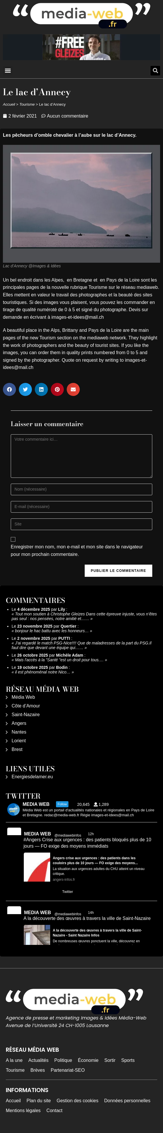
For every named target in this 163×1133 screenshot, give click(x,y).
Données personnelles (127, 1100)
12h (91, 834)
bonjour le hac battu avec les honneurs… (52, 630)
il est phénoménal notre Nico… (42, 672)
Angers (19, 723)
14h (91, 913)
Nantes (19, 731)
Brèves (37, 1070)
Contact (54, 1110)
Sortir (109, 1060)
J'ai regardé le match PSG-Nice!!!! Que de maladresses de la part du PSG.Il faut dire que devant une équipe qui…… (81, 645)
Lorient (19, 740)
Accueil (9, 104)
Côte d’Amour (26, 705)
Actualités (38, 1060)
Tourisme (27, 104)
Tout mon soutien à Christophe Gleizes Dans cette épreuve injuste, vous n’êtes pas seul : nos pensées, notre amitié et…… (84, 616)
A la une (14, 1060)
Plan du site (39, 1100)
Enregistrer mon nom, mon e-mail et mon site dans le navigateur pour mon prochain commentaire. (77, 550)
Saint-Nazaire (26, 714)
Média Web (23, 697)
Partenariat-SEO (68, 1070)
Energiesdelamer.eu (32, 776)
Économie (88, 1060)
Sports (128, 1060)
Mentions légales (23, 1110)
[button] (7, 70)
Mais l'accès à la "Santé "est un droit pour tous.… (59, 660)
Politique (63, 1060)
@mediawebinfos (68, 835)
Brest (17, 749)
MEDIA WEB (37, 833)
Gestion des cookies (77, 1100)
